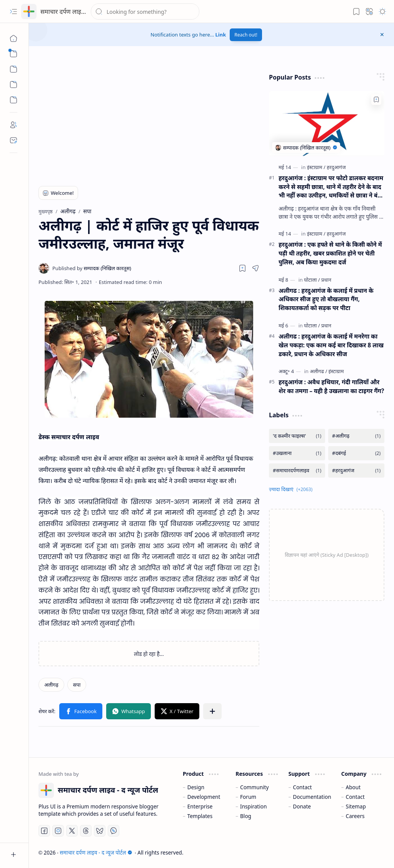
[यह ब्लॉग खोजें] (145, 11)
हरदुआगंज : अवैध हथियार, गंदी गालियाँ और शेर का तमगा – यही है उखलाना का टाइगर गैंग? (331, 386)
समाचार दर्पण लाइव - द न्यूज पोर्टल (79, 11)
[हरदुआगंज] (336, 167)
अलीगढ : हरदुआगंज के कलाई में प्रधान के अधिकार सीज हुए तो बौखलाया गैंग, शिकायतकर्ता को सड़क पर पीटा (326, 299)
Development (203, 796)
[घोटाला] (312, 279)
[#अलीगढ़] (356, 436)
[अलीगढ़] (51, 685)
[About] (13, 125)
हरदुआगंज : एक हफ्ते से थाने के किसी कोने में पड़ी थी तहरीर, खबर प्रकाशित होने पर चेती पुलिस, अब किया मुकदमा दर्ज (330, 253)
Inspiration (253, 806)
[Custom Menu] (13, 84)
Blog (245, 816)
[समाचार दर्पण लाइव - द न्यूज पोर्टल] (29, 11)
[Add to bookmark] (376, 99)
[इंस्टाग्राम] (316, 167)
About (353, 787)
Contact (302, 787)
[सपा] (77, 685)
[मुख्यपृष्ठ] (13, 38)
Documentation (312, 796)
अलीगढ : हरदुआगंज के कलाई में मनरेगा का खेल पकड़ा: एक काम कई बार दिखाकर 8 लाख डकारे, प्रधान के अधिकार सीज (331, 345)
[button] (13, 11)
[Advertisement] (137, 121)
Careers (355, 816)
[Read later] (242, 268)
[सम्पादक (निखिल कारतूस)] (91, 268)
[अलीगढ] (318, 371)
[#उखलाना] (297, 453)
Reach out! (245, 35)
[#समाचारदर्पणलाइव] (297, 470)
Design (195, 787)
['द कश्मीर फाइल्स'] (297, 436)
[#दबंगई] (356, 453)
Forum (248, 796)
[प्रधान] (326, 279)
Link (220, 34)
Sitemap (356, 806)
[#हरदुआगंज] (356, 470)
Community (254, 787)
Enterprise (200, 806)
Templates (200, 816)
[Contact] (13, 140)
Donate (302, 806)
